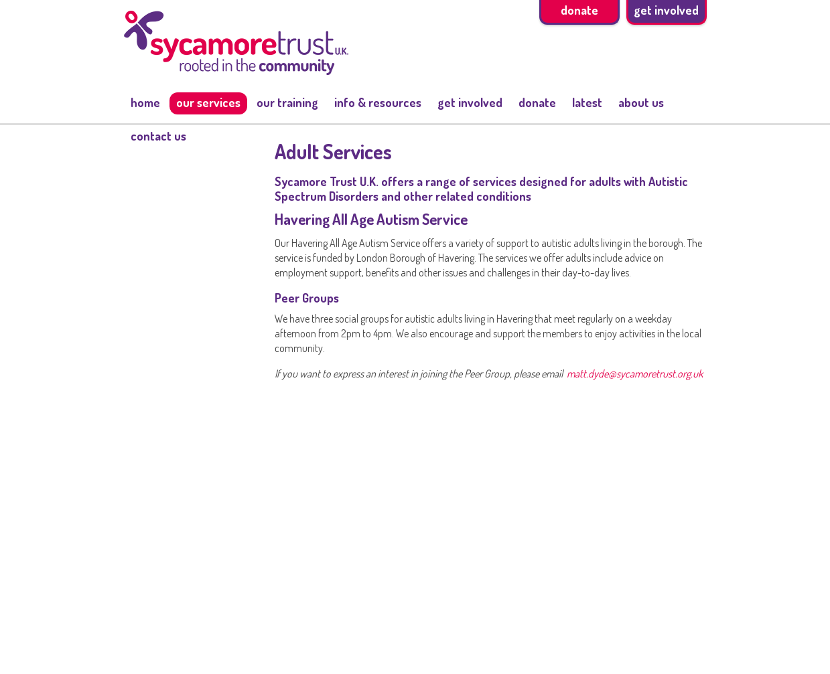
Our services (208, 102)
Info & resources (377, 102)
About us (641, 102)
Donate (537, 102)
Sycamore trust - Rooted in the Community (236, 43)
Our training (287, 102)
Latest (587, 102)
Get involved (469, 102)
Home (145, 102)
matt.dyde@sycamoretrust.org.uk (635, 373)
